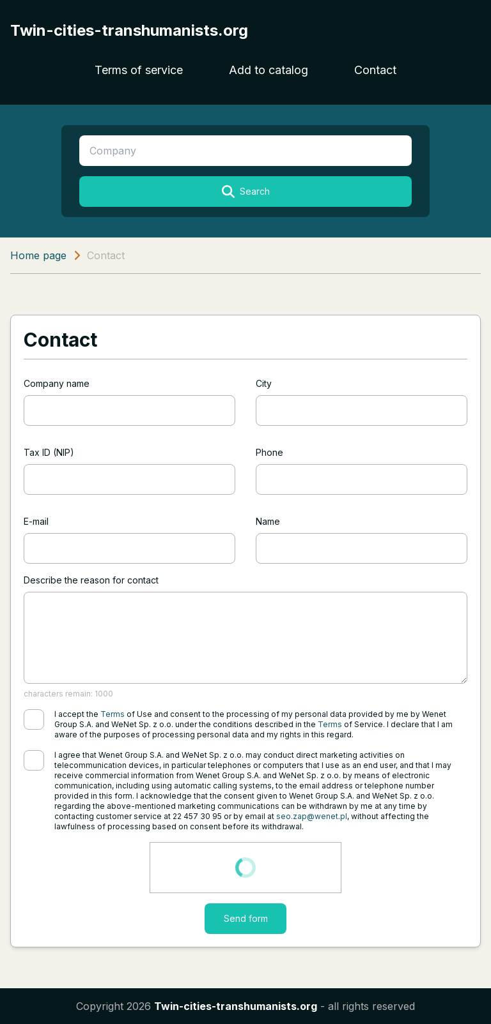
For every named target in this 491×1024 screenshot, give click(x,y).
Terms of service (139, 70)
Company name (57, 383)
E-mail (36, 521)
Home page (38, 255)
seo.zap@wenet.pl (311, 816)
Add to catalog (268, 70)
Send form (246, 918)
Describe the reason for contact (91, 580)
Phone (269, 452)
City (264, 383)
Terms (112, 714)
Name (268, 521)
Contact (375, 70)
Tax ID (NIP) (49, 452)
